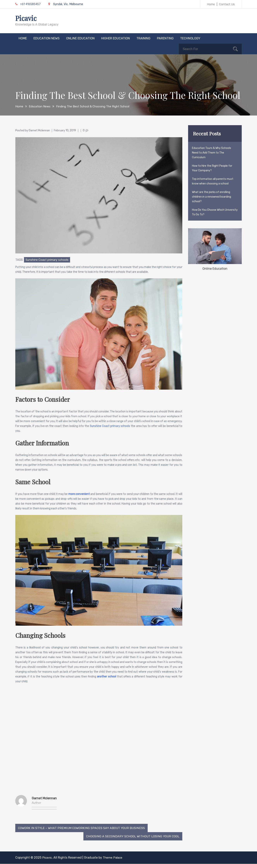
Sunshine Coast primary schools (47, 259)
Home (211, 4)
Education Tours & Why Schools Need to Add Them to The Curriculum (211, 152)
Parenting (165, 38)
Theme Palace (114, 858)
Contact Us (227, 4)
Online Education (80, 38)
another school (107, 676)
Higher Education (115, 38)
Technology (190, 38)
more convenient (79, 493)
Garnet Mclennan (39, 130)
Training (143, 38)
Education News (46, 38)
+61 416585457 (28, 4)
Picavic (26, 18)
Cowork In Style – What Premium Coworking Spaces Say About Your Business (80, 828)
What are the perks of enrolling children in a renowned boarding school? (211, 196)
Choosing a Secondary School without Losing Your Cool (132, 836)
